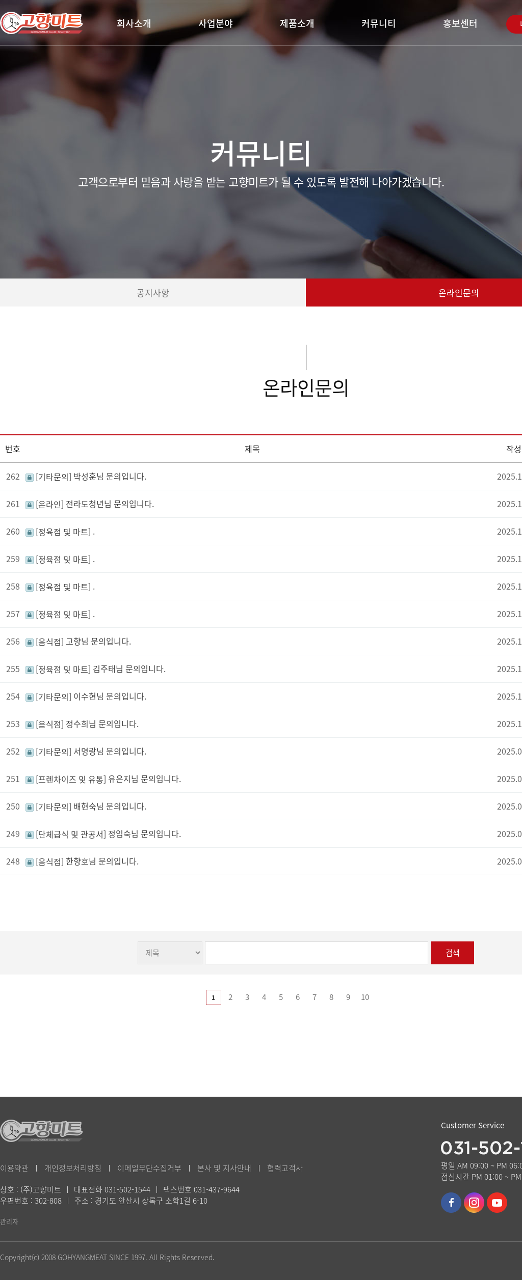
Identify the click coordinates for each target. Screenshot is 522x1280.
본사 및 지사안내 (224, 1168)
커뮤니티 (378, 23)
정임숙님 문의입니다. (103, 833)
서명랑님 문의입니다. (85, 751)
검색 (453, 952)
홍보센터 (460, 23)
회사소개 (134, 23)
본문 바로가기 (0, 0)
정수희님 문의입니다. (82, 723)
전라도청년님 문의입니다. (89, 503)
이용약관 (14, 1168)
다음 (381, 997)
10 (365, 997)
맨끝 (398, 997)
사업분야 (215, 23)
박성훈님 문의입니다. (85, 476)
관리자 (9, 1221)
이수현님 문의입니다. (85, 696)
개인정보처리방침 (72, 1168)
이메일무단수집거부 (149, 1168)
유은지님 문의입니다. (103, 778)
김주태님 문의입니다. (95, 668)
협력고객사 (285, 1168)
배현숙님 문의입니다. (85, 806)
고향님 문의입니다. (78, 641)
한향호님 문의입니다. (82, 861)
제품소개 (297, 23)
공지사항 (153, 292)
